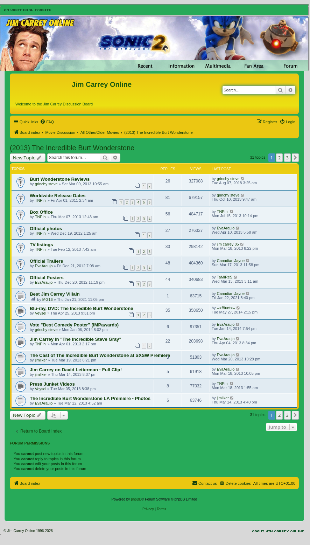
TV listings (41, 244)
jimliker (41, 360)
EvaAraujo (226, 228)
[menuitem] (47, 122)
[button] (295, 157)
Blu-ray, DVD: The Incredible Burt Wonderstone (81, 308)
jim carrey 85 (228, 244)
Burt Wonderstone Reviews (60, 179)
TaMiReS (225, 277)
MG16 (47, 299)
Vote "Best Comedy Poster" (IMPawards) (74, 324)
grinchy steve (46, 184)
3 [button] (287, 157)
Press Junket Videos (52, 384)
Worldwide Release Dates (58, 195)
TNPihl (41, 200)
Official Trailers (46, 261)
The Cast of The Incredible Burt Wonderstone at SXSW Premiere (100, 355)
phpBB (136, 499)
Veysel (40, 313)
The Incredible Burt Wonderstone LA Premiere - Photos (90, 398)
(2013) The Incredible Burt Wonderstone (72, 148)
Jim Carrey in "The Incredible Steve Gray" (75, 339)
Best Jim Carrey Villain (55, 294)
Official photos (46, 228)
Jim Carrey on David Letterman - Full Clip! (76, 369)
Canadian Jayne (231, 260)
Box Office (41, 212)
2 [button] (279, 157)
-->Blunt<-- (226, 308)
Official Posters (47, 277)
